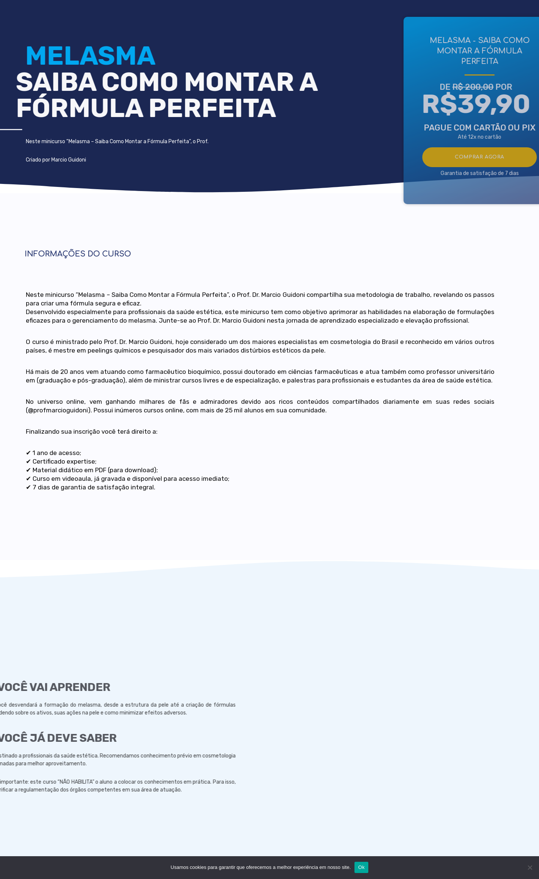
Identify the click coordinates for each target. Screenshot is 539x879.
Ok (361, 867)
